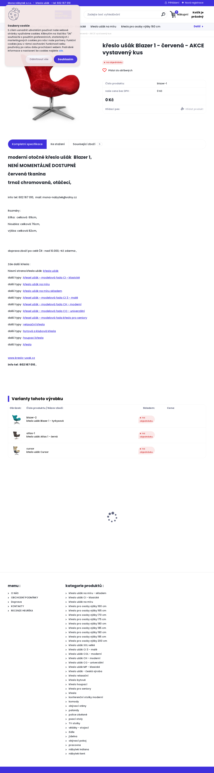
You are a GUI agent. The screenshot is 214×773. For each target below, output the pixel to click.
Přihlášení (173, 2)
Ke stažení (58, 144)
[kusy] (18, 550)
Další (197, 26)
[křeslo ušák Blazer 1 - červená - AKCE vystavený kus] (50, 87)
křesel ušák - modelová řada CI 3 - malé (50, 298)
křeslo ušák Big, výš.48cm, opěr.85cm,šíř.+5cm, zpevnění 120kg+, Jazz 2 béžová (129, 522)
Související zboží (87, 144)
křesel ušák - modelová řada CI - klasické (51, 278)
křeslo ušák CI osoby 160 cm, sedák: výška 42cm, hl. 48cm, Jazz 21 (79, 526)
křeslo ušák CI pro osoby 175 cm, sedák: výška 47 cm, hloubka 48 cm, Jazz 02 (31, 522)
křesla (27, 344)
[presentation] (10, 512)
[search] (140, 15)
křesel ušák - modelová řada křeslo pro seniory (55, 318)
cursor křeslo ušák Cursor (37, 450)
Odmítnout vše (39, 59)
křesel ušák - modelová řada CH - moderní (52, 304)
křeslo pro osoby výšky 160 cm (140, 26)
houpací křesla (33, 338)
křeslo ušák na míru (103, 26)
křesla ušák (51, 271)
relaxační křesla (34, 324)
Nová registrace (194, 2)
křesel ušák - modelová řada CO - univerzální (54, 311)
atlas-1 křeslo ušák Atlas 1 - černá (42, 435)
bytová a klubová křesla (39, 331)
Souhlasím (65, 59)
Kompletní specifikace (27, 144)
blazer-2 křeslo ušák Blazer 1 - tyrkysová (45, 419)
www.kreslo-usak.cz (21, 358)
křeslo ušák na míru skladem (42, 291)
